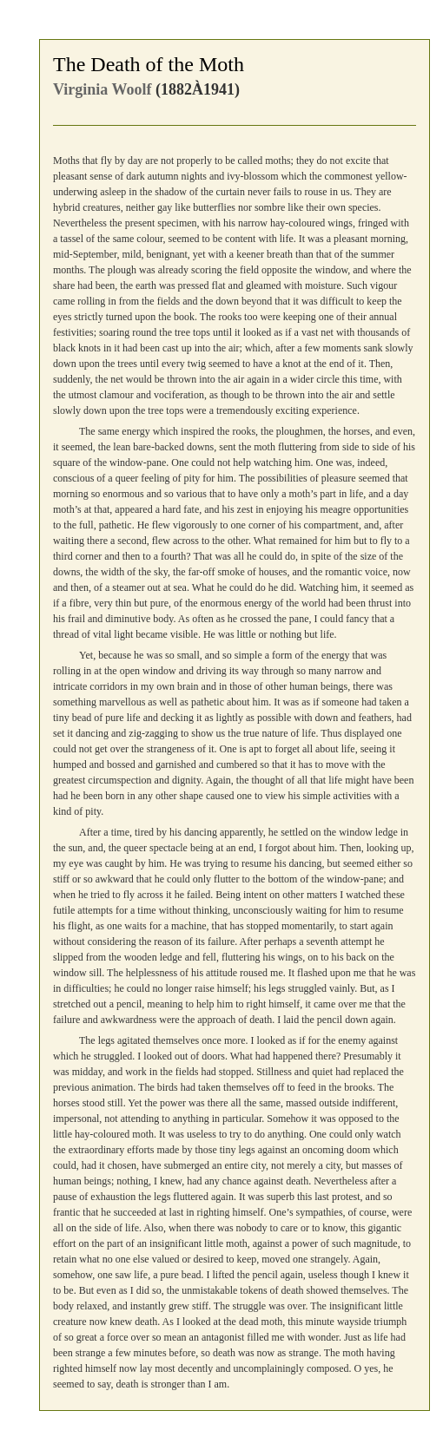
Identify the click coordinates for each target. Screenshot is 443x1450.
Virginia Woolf (102, 89)
